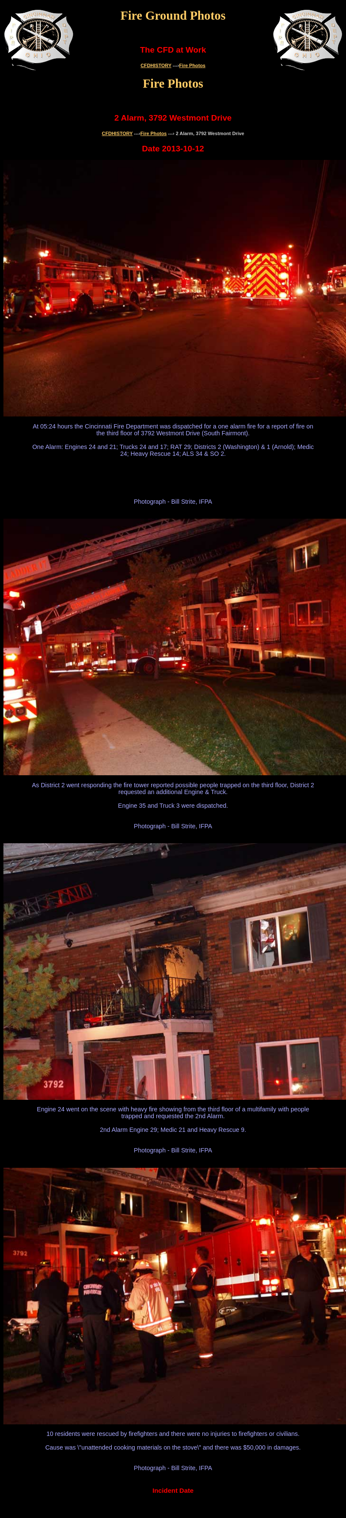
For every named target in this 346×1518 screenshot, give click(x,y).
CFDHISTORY (155, 65)
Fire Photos (192, 65)
